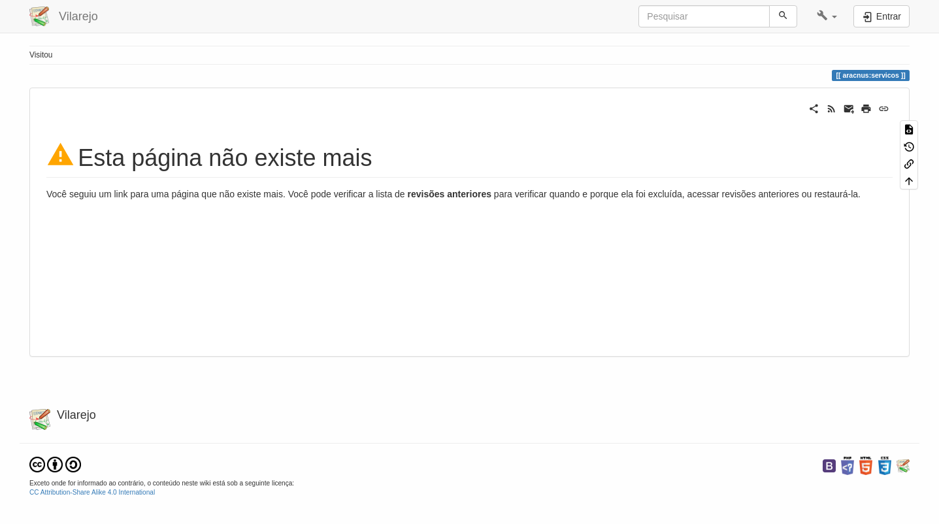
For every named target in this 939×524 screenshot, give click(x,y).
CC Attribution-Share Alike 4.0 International (92, 492)
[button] (827, 16)
